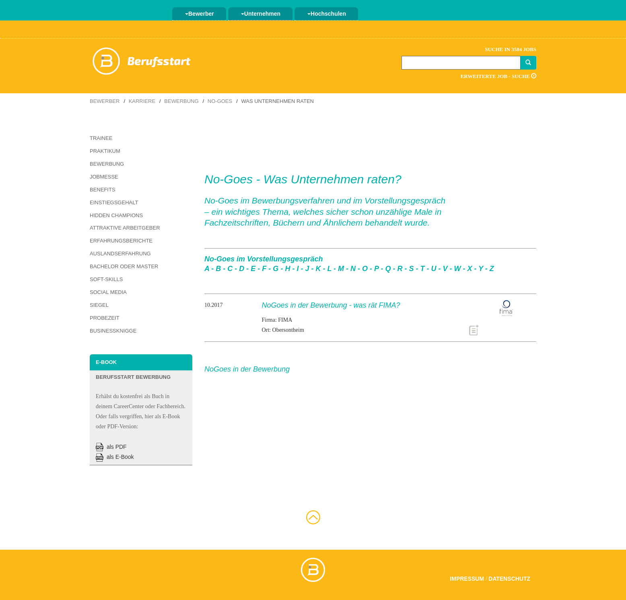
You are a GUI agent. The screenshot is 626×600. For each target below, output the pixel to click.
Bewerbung (181, 101)
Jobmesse (104, 177)
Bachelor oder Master (124, 266)
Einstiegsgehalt (114, 202)
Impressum (467, 578)
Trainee (101, 138)
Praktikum (105, 151)
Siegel (99, 305)
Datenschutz (509, 578)
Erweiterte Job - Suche (498, 76)
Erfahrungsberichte (121, 241)
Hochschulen (326, 13)
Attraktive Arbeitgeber (125, 228)
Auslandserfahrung (120, 254)
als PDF (111, 447)
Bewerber (199, 13)
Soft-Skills (106, 279)
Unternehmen (260, 13)
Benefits (102, 190)
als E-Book (115, 457)
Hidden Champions (116, 215)
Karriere (142, 101)
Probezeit (104, 318)
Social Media (108, 292)
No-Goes (220, 101)
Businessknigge (113, 331)
